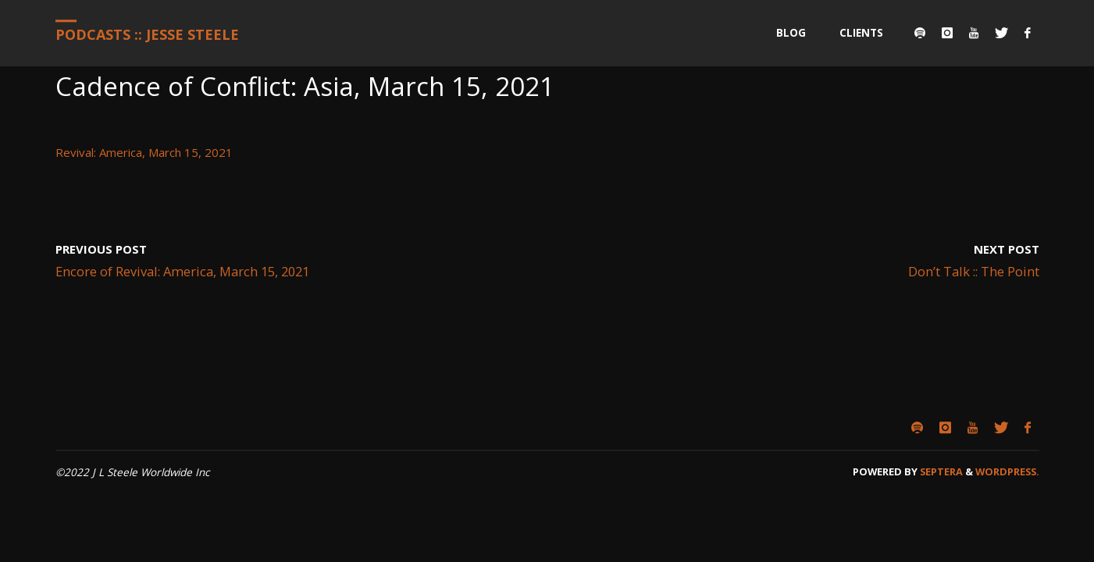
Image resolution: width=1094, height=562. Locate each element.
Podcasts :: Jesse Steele (147, 34)
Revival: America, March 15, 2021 (144, 152)
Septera (940, 471)
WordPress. (1007, 471)
